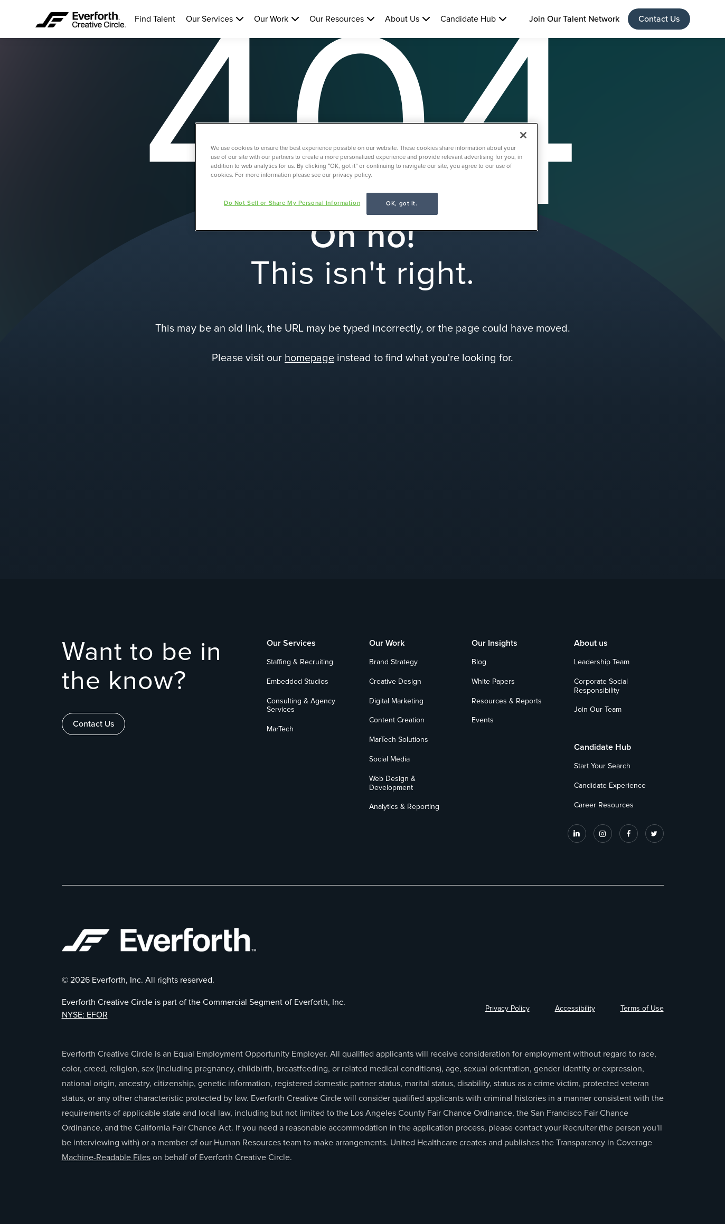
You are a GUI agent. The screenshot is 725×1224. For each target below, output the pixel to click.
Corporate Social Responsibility (601, 686)
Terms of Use (642, 1008)
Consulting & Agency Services (301, 706)
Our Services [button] (209, 19)
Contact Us (659, 19)
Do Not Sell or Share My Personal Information (292, 203)
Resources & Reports (507, 701)
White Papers (493, 681)
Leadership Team (601, 662)
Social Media (389, 759)
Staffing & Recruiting (300, 662)
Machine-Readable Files (106, 1157)
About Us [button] (402, 19)
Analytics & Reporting (404, 807)
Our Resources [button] (336, 19)
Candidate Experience (610, 785)
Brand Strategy (393, 662)
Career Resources (604, 805)
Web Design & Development (392, 783)
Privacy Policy (507, 1008)
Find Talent (155, 19)
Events (483, 720)
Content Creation (397, 720)
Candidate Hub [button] (468, 19)
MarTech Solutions (398, 739)
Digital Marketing (396, 701)
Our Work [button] (271, 19)
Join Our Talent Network (574, 19)
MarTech (280, 729)
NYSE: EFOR (85, 1015)
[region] (366, 177)
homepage (309, 358)
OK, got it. (401, 203)
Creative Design (395, 681)
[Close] (523, 135)
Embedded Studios (297, 681)
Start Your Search (602, 766)
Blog (479, 662)
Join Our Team (598, 709)
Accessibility (575, 1008)
